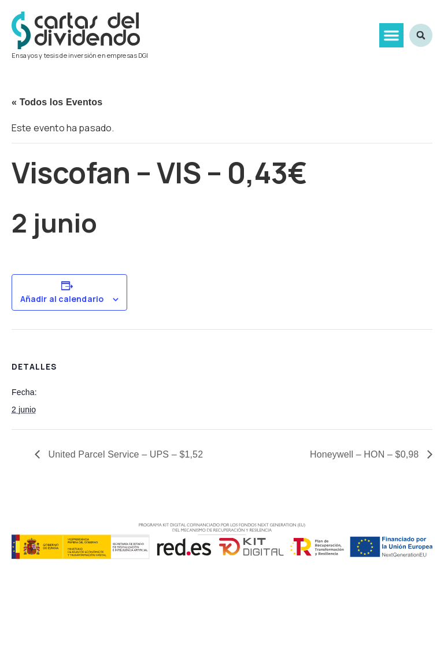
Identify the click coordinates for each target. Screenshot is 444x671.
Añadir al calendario (61, 299)
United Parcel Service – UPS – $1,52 (124, 454)
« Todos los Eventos (57, 102)
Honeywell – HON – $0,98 (365, 454)
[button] (391, 35)
